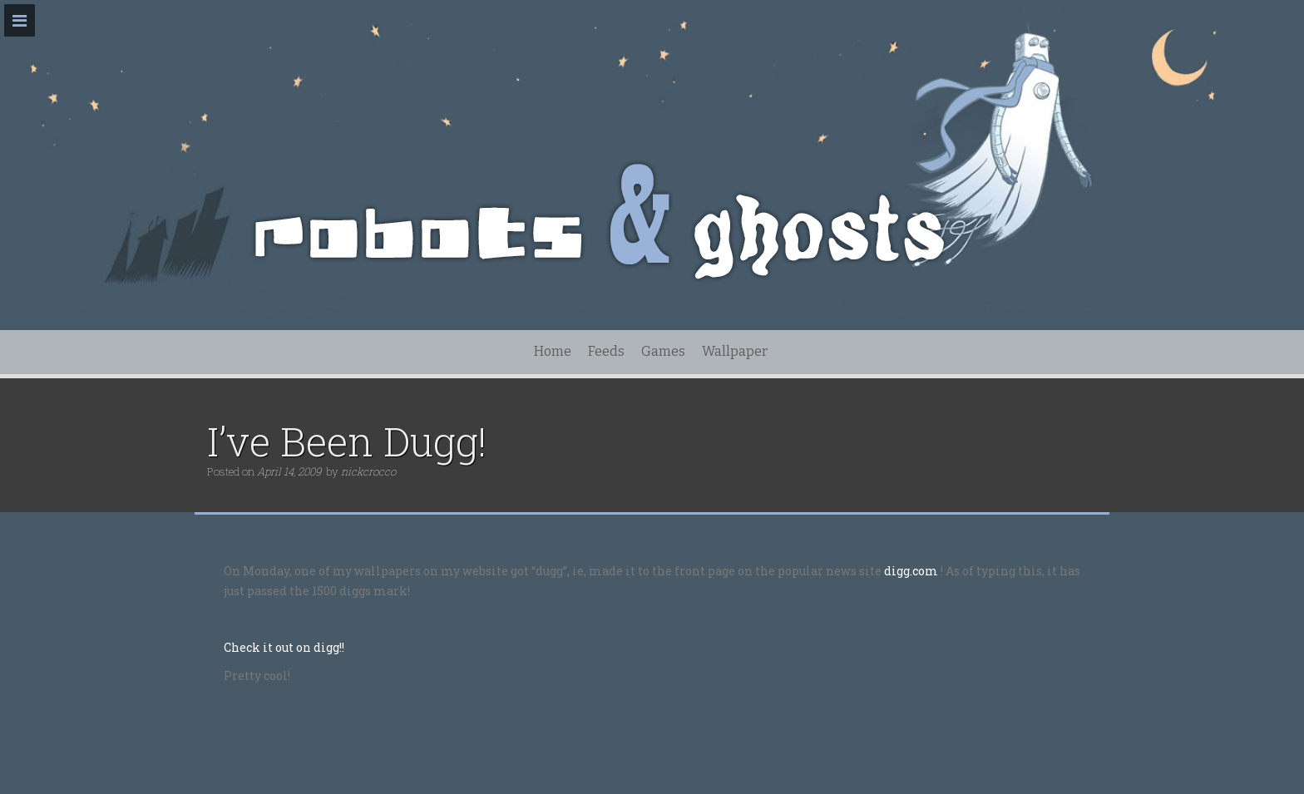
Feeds (606, 351)
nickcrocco (368, 471)
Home (552, 351)
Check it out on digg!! (284, 647)
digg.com (911, 571)
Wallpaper (735, 351)
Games (663, 351)
